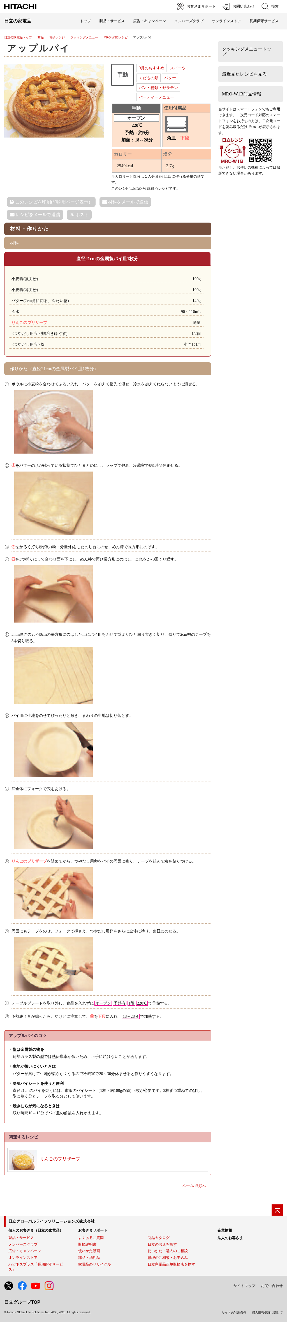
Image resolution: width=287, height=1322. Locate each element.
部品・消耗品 (89, 1257)
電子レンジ (57, 37)
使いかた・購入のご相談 (168, 1251)
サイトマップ (244, 1286)
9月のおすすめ (151, 68)
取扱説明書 (87, 1244)
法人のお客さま (230, 1238)
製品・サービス (21, 1238)
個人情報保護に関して (267, 1312)
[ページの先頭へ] (277, 1210)
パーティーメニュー (156, 97)
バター (170, 78)
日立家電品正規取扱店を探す (171, 1264)
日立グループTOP (22, 1302)
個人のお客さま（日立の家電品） (35, 1230)
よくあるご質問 (91, 1238)
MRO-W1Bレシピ (116, 37)
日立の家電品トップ (18, 37)
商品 (41, 37)
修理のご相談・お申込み (168, 1257)
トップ (85, 21)
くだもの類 (148, 78)
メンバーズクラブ (188, 21)
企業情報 (224, 1230)
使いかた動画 (89, 1251)
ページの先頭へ (194, 1186)
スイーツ (178, 68)
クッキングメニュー (84, 37)
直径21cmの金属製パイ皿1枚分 (107, 258)
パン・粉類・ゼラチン (158, 87)
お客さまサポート (92, 1230)
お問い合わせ (272, 1286)
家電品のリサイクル (94, 1264)
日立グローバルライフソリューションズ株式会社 (51, 1221)
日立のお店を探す (162, 1244)
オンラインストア (226, 21)
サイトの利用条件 (234, 1312)
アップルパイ (39, 48)
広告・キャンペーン (24, 1251)
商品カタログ (159, 1238)
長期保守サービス (264, 21)
